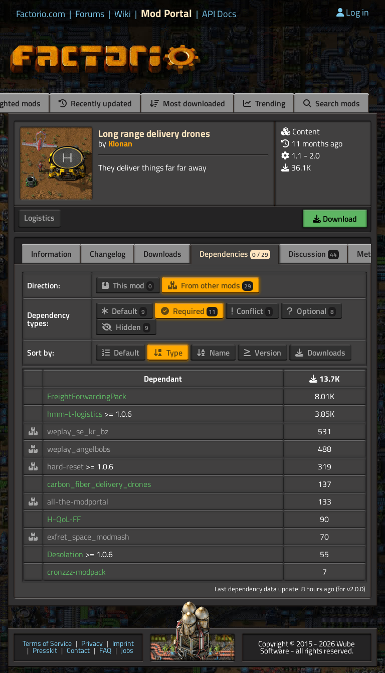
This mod (128, 285)
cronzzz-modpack (76, 572)
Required (189, 311)
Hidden (126, 327)
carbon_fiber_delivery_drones (99, 484)
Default (124, 311)
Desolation (66, 554)
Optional (311, 311)
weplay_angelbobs (78, 449)
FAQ (105, 651)
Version (262, 353)
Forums (89, 14)
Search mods (331, 103)
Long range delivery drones (154, 133)
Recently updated (95, 103)
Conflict (252, 311)
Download (335, 219)
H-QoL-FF (64, 519)
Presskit (45, 651)
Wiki (122, 14)
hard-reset (66, 466)
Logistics (39, 218)
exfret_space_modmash (88, 537)
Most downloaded (187, 103)
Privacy (92, 644)
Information (51, 254)
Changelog (107, 254)
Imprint (123, 644)
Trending (264, 103)
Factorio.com (40, 14)
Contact (78, 651)
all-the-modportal (77, 501)
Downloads (162, 254)
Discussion (313, 254)
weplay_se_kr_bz (77, 431)
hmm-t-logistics (75, 414)
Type (167, 353)
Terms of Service (47, 644)
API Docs (219, 14)
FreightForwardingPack (86, 396)
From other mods (210, 285)
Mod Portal (166, 13)
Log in (352, 12)
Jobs (127, 651)
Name (213, 353)
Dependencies (235, 254)
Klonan (120, 143)
